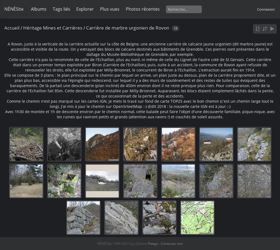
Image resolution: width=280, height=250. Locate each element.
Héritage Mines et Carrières (52, 28)
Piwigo (153, 243)
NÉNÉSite (14, 9)
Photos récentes (143, 9)
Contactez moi (172, 243)
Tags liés (61, 9)
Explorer (85, 9)
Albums (38, 9)
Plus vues (109, 9)
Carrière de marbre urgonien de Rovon (127, 28)
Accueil (11, 28)
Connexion (266, 9)
